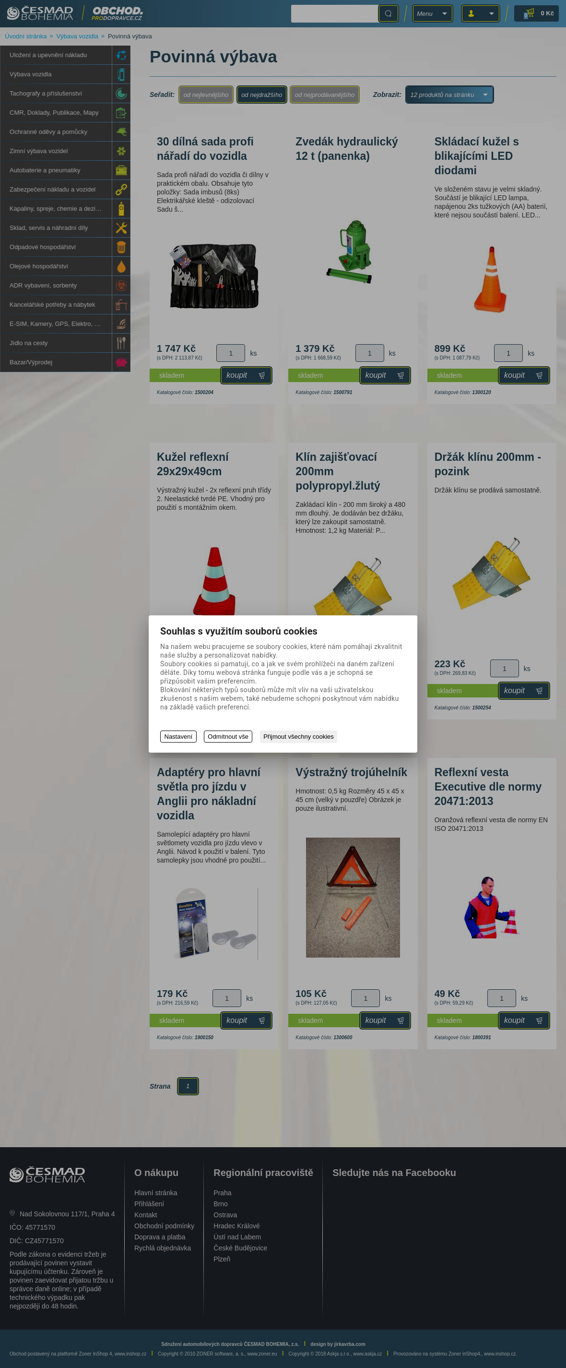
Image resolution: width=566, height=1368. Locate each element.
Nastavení (179, 737)
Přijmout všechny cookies (299, 737)
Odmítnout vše (228, 737)
